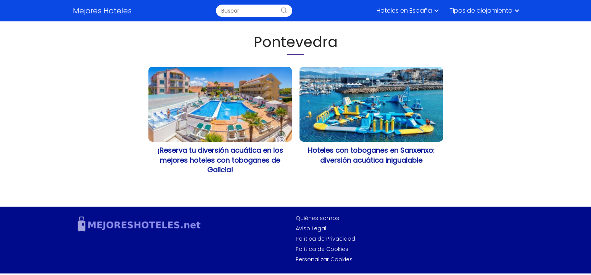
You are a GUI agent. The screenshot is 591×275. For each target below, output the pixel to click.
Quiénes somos (317, 218)
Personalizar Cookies (324, 259)
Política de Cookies (322, 249)
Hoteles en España (404, 10)
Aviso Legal (311, 228)
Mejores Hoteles (102, 10)
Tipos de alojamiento (480, 10)
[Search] (284, 11)
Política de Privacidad (325, 239)
